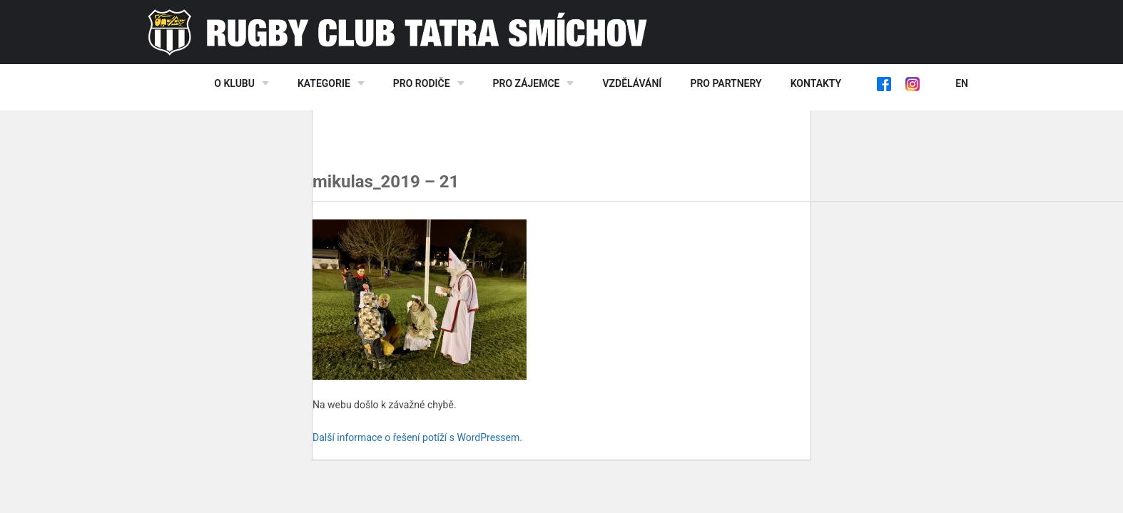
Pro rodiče (421, 83)
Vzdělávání (631, 83)
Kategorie (324, 83)
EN (961, 83)
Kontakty (816, 83)
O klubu (234, 83)
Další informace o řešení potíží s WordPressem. (417, 437)
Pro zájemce (526, 83)
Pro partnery (725, 83)
